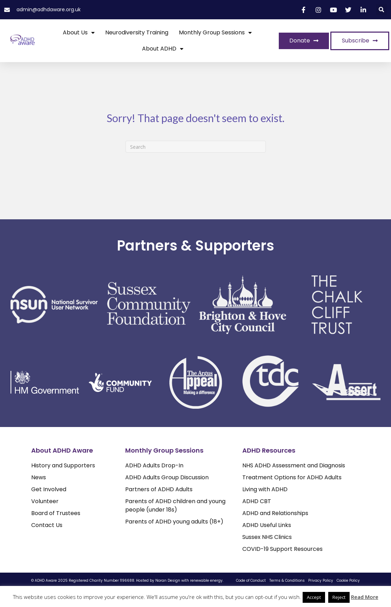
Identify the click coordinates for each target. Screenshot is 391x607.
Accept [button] (314, 597)
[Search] (196, 147)
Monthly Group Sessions (215, 32)
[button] (381, 9)
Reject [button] (338, 597)
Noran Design (167, 580)
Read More (364, 596)
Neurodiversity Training (136, 32)
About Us (79, 32)
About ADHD (162, 48)
